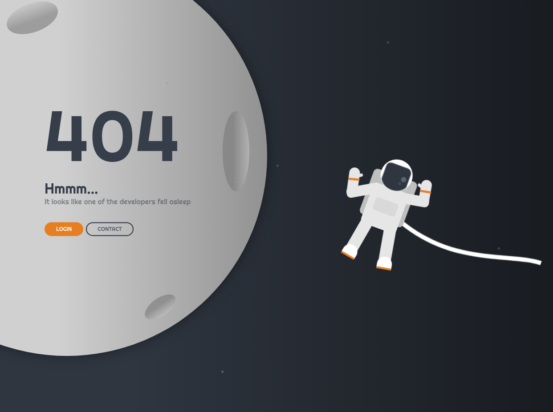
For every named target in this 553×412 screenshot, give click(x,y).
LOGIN (64, 229)
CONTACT (110, 229)
